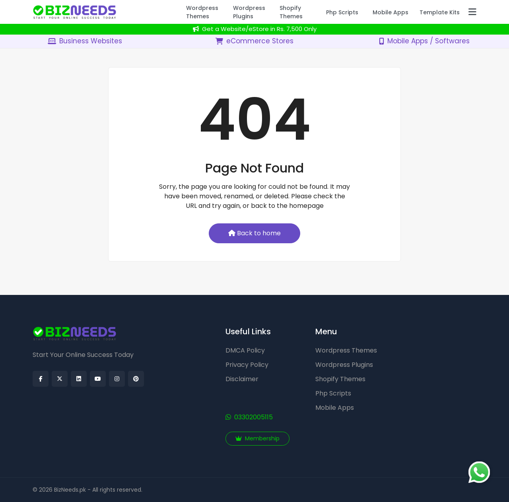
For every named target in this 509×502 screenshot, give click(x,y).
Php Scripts (333, 393)
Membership (257, 438)
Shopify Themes (340, 379)
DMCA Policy (245, 350)
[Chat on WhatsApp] (479, 472)
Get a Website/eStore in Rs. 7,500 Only (255, 29)
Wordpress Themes (346, 350)
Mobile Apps (334, 407)
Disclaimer (241, 379)
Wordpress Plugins (344, 364)
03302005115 (249, 417)
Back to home (254, 233)
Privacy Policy (246, 364)
